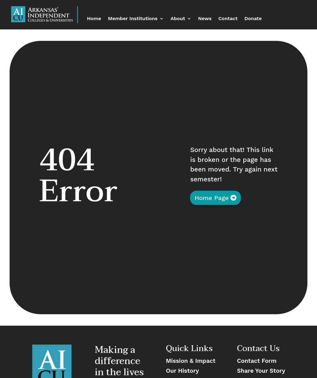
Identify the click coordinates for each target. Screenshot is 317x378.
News (204, 18)
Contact (227, 18)
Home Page (211, 198)
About (178, 18)
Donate (253, 18)
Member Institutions (133, 18)
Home (94, 18)
